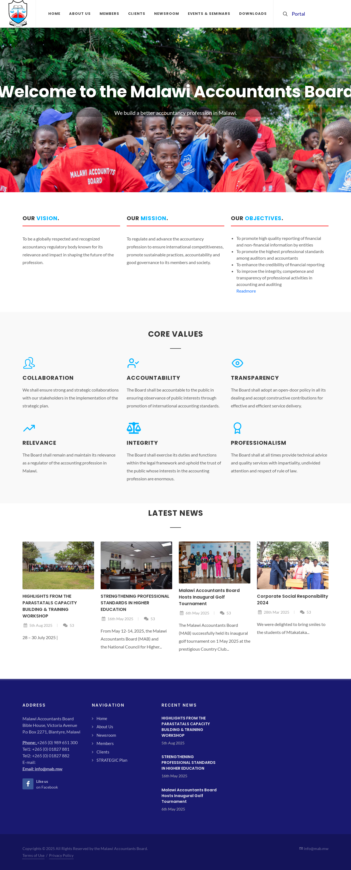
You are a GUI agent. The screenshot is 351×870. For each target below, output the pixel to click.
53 (68, 625)
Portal (294, 13)
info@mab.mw (49, 768)
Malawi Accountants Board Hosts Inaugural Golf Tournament (209, 597)
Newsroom (106, 735)
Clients (103, 751)
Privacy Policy (61, 855)
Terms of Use (33, 855)
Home (102, 718)
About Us (105, 726)
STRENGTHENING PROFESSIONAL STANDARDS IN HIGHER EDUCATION (135, 603)
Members (105, 743)
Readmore (246, 290)
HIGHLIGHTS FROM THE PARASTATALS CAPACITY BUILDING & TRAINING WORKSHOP (49, 606)
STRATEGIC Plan (112, 760)
